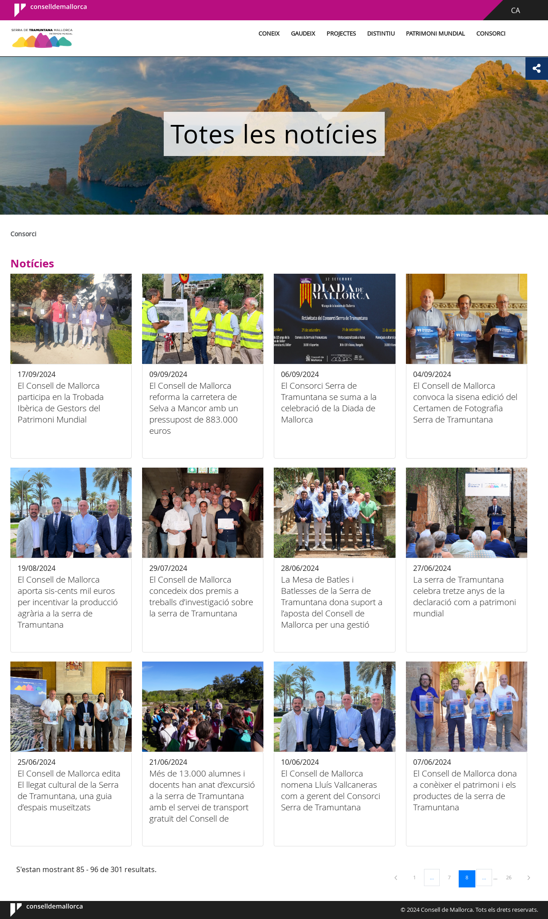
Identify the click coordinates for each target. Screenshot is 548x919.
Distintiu (379, 33)
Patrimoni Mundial (434, 33)
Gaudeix (302, 33)
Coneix (267, 33)
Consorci (489, 33)
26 (512, 877)
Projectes (340, 33)
